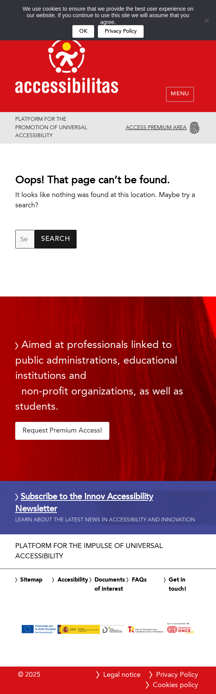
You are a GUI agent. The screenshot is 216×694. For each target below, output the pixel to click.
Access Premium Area (156, 127)
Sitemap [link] (31, 580)
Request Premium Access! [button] (62, 430)
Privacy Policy (121, 31)
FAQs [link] (139, 580)
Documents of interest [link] (109, 584)
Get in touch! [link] (178, 584)
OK (83, 31)
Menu (180, 94)
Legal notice (122, 675)
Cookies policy (175, 685)
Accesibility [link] (73, 580)
